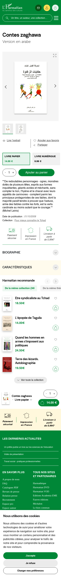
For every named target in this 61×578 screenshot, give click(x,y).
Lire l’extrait (11, 140)
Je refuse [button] (30, 563)
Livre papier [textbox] (22, 399)
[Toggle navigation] (56, 18)
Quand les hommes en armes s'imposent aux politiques (29, 341)
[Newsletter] (38, 8)
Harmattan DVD (41, 487)
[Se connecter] (47, 8)
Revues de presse (10, 491)
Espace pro (7, 504)
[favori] (56, 298)
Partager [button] (40, 145)
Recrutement (8, 499)
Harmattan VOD (41, 491)
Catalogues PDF (10, 487)
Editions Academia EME (45, 495)
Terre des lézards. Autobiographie (27, 361)
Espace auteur (9, 508)
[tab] (16, 159)
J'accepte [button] (30, 555)
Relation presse (9, 495)
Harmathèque (39, 483)
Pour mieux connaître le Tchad (30, 220)
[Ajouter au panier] (56, 308)
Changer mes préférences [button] (30, 570)
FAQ (4, 483)
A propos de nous (11, 479)
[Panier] (55, 8)
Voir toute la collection (32, 380)
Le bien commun (41, 507)
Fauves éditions (40, 499)
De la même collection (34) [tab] (20, 288)
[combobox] (24, 400)
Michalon (37, 503)
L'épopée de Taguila (28, 318)
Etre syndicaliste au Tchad (32, 298)
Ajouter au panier (36, 172)
